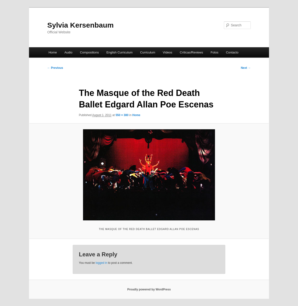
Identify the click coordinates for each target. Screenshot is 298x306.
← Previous (55, 68)
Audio (68, 52)
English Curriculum (119, 52)
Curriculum (147, 52)
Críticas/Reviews (191, 52)
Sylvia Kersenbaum (80, 25)
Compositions (89, 52)
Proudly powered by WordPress (149, 289)
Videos (167, 52)
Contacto (232, 52)
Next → (246, 68)
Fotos (215, 52)
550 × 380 (122, 115)
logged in (101, 263)
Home (52, 52)
